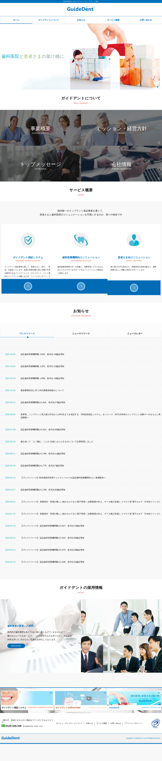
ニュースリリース (81, 350)
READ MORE (16, 663)
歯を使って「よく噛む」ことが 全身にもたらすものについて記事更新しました (57, 459)
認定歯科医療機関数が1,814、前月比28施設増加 (43, 447)
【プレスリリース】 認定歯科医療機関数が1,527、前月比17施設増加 (52, 543)
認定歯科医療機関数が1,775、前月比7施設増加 (42, 483)
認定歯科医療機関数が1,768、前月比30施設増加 (43, 507)
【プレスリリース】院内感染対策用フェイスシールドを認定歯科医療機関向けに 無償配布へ (63, 495)
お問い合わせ (146, 20)
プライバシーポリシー (138, 740)
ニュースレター (135, 350)
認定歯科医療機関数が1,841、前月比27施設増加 (43, 419)
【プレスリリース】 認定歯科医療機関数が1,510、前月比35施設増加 (52, 555)
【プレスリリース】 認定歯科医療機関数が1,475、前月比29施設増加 (52, 567)
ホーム (16, 20)
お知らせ (81, 20)
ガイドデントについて (48, 20)
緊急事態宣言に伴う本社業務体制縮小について (42, 407)
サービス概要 (113, 20)
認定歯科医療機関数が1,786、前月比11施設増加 (43, 471)
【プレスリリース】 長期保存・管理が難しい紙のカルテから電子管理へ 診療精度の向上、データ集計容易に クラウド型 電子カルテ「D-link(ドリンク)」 (91, 519)
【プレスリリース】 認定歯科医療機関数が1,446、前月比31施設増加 (52, 579)
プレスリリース (27, 350)
